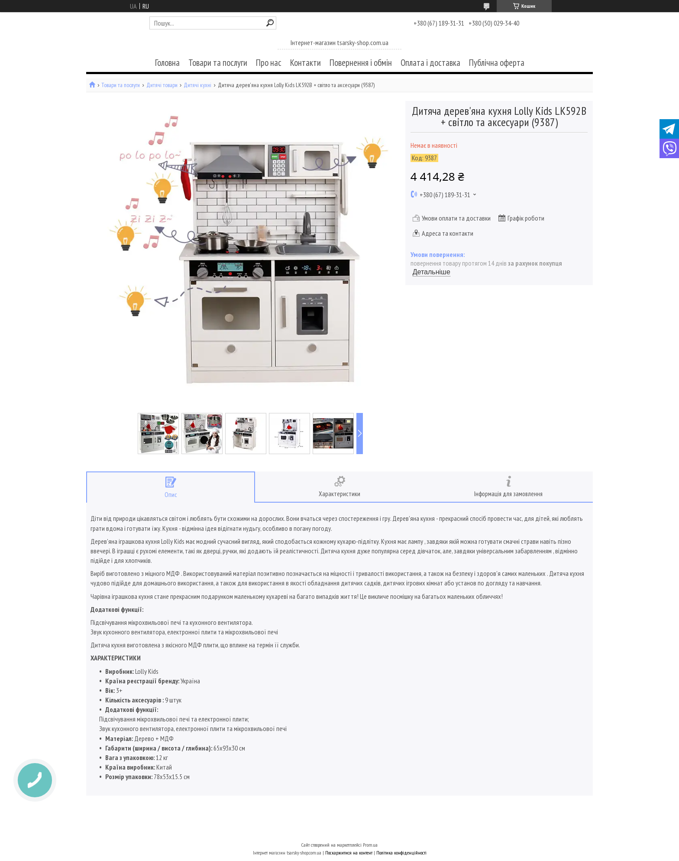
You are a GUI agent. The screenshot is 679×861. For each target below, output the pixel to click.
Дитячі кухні (197, 85)
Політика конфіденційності (401, 852)
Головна (167, 62)
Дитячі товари (162, 85)
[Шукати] (270, 22)
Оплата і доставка (430, 62)
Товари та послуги (217, 62)
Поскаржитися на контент (348, 852)
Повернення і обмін (361, 62)
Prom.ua (370, 845)
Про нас (268, 62)
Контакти (305, 62)
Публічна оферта (496, 62)
